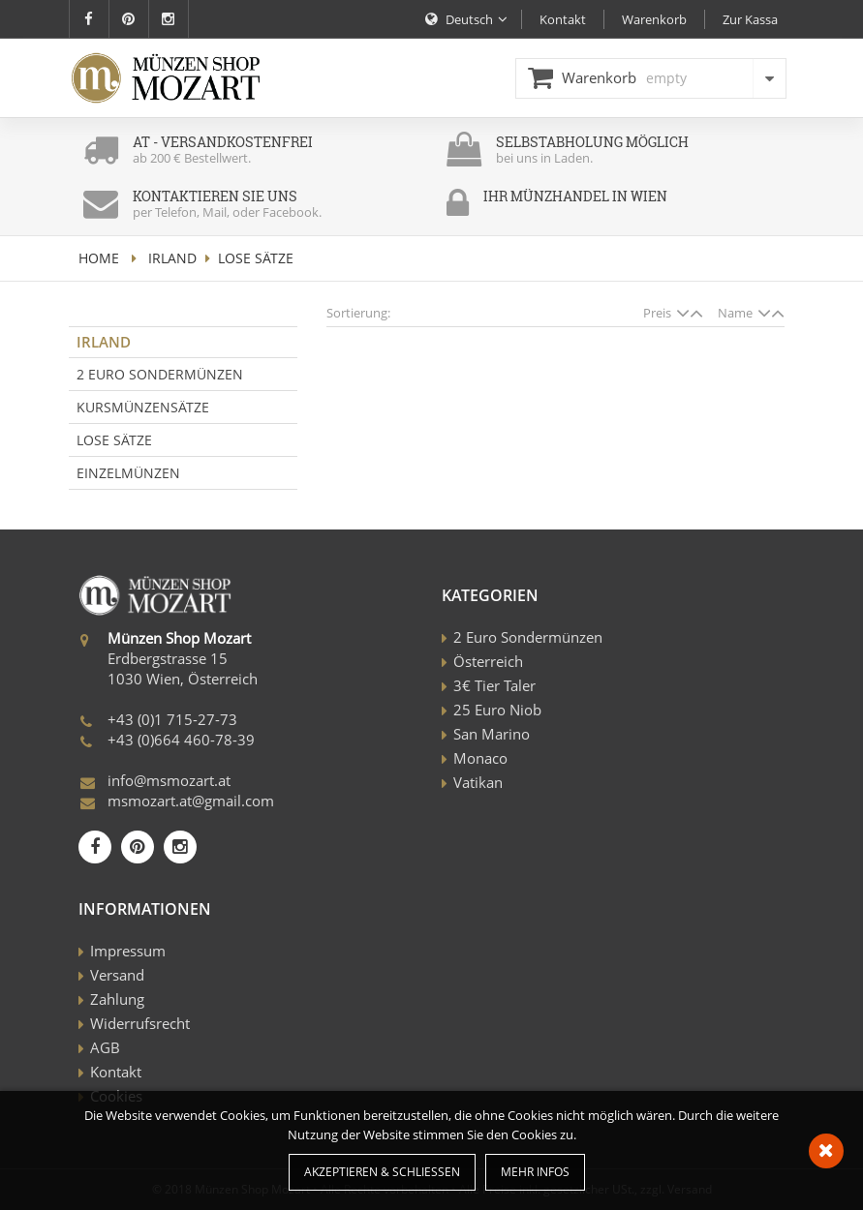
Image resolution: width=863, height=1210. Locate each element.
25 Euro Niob (497, 709)
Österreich (488, 661)
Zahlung (117, 999)
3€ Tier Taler (494, 685)
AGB (105, 1047)
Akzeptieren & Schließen (382, 1172)
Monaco (480, 758)
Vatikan (478, 782)
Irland (172, 258)
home (98, 258)
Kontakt (115, 1071)
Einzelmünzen (128, 473)
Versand (117, 974)
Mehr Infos (535, 1172)
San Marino (491, 733)
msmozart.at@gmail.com (191, 800)
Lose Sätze (114, 440)
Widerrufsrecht (140, 1023)
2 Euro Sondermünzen (160, 374)
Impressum (128, 950)
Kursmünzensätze (143, 407)
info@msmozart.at (169, 780)
